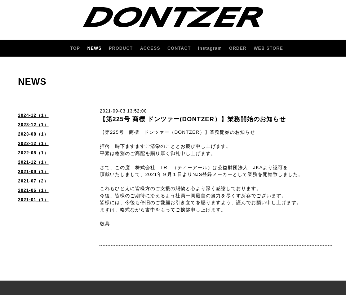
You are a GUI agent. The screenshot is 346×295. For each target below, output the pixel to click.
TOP (75, 48)
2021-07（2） (33, 181)
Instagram (210, 48)
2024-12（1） (33, 115)
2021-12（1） (33, 162)
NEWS (94, 48)
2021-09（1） (33, 171)
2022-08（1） (33, 152)
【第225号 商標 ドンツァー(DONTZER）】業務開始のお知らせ (192, 119)
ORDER (238, 48)
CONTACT (179, 48)
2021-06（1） (33, 190)
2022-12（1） (33, 143)
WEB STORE (268, 48)
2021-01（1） (33, 199)
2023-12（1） (33, 124)
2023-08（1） (33, 134)
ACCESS (150, 48)
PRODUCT (121, 48)
